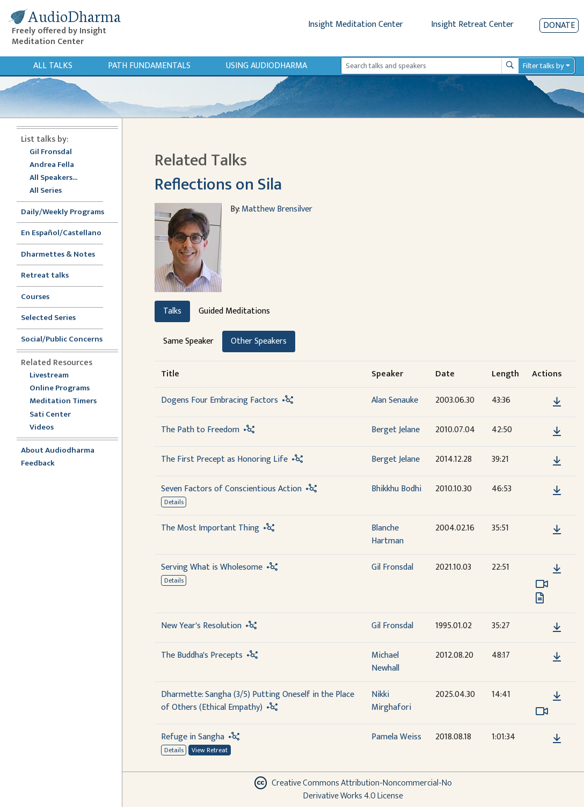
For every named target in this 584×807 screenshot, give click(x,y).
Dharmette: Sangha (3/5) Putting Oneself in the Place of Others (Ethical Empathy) (257, 701)
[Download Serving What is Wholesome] (557, 569)
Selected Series (55, 318)
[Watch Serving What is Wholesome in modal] (542, 584)
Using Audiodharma (266, 66)
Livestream (49, 375)
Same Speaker (188, 341)
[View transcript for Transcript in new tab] (540, 598)
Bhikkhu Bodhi (396, 489)
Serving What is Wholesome (211, 567)
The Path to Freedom (200, 430)
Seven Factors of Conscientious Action (231, 489)
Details (174, 502)
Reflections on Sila (218, 184)
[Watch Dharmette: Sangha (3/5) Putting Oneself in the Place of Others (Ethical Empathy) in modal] (542, 711)
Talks (172, 311)
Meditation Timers (63, 401)
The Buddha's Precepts (202, 655)
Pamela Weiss (396, 737)
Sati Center (50, 415)
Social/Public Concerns (62, 339)
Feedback (38, 463)
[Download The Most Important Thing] (557, 530)
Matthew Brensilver (277, 209)
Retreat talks (45, 276)
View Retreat (210, 750)
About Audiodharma (57, 451)
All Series (46, 191)
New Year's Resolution (201, 626)
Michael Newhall (385, 661)
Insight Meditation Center (355, 24)
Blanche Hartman (387, 534)
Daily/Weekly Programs (68, 212)
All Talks (52, 66)
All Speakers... (53, 178)
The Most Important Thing (210, 528)
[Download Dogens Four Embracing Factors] (557, 402)
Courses (35, 297)
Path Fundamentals (149, 66)
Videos (47, 427)
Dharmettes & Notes (58, 255)
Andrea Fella (52, 165)
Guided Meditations (234, 311)
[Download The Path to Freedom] (557, 432)
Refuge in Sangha (192, 737)
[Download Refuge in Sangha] (557, 739)
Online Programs (60, 388)
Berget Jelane (395, 430)
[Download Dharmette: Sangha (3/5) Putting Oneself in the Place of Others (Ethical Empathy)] (557, 696)
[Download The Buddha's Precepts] (557, 657)
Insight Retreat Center (472, 24)
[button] (540, 402)
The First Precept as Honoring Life (224, 459)
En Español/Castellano (61, 233)
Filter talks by (543, 66)
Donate (559, 25)
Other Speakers (259, 341)
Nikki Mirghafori (391, 701)
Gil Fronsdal (51, 152)
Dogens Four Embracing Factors (219, 400)
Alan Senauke (394, 400)
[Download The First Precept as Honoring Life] (557, 461)
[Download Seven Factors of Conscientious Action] (557, 491)
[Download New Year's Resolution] (557, 628)
